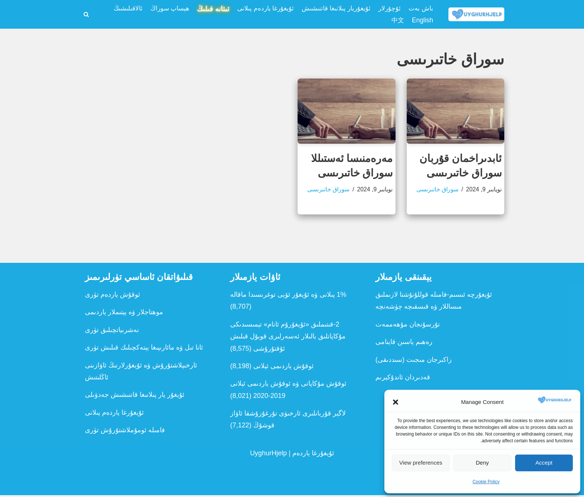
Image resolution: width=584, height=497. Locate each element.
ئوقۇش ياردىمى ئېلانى (283, 368)
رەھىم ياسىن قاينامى (403, 343)
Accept (543, 462)
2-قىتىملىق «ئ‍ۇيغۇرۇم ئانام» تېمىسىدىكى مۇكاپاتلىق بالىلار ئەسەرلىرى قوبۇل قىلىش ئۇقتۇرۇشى (288, 338)
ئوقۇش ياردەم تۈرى (112, 296)
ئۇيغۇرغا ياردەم (313, 455)
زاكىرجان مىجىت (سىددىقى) (413, 361)
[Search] (86, 14)
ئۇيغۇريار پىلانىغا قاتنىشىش (333, 8)
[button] (395, 402)
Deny (482, 462)
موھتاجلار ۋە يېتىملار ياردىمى (124, 314)
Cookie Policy (486, 481)
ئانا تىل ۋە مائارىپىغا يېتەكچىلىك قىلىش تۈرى (144, 349)
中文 (396, 21)
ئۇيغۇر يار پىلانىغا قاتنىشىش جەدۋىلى (134, 397)
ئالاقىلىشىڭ (116, 8)
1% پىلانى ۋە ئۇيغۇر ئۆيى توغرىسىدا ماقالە (288, 296)
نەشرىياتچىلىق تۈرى (112, 331)
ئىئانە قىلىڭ (205, 9)
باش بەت (420, 8)
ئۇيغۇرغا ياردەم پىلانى (259, 8)
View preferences (420, 462)
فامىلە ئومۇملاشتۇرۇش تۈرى (125, 432)
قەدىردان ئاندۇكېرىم (402, 379)
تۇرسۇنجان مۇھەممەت (407, 326)
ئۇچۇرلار (388, 8)
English (422, 21)
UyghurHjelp (268, 455)
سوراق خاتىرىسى (436, 190)
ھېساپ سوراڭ (159, 8)
